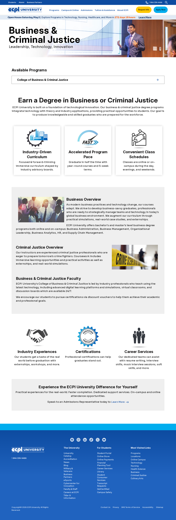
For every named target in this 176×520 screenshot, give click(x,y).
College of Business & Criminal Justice (42, 79)
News (66, 462)
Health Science (138, 469)
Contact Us (105, 507)
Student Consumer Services (102, 477)
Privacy (116, 507)
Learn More (118, 402)
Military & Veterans (68, 469)
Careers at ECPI (71, 492)
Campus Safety (104, 492)
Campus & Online (70, 11)
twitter (98, 439)
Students (12, 2)
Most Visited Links (141, 447)
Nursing (135, 466)
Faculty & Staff (70, 489)
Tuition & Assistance (105, 11)
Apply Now (160, 10)
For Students (104, 447)
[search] (166, 2)
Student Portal (104, 453)
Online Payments (105, 459)
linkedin (85, 439)
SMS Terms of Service (130, 507)
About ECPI (122, 11)
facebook (72, 439)
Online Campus (138, 459)
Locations (135, 456)
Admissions (86, 11)
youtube (104, 439)
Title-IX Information (69, 496)
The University (72, 447)
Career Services (105, 468)
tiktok (91, 439)
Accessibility (147, 507)
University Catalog (68, 454)
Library (100, 471)
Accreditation (70, 459)
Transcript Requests (102, 484)
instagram (78, 439)
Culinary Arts (137, 478)
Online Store (103, 456)
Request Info (143, 10)
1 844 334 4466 (154, 2)
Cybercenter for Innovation (71, 484)
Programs (54, 11)
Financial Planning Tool (103, 464)
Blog (66, 465)
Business (135, 472)
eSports (68, 480)
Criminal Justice (138, 475)
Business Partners (34, 2)
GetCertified (103, 489)
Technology (136, 463)
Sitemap (159, 507)
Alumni (21, 2)
